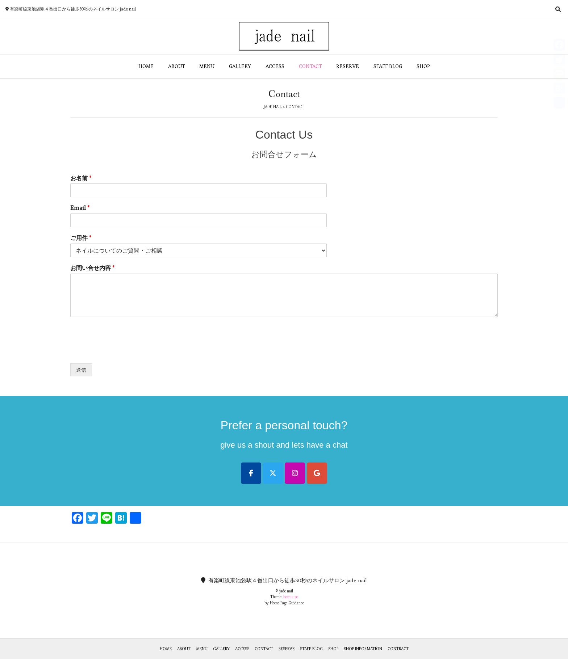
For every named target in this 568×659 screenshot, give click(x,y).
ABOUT (176, 66)
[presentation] (125, 351)
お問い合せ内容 (92, 268)
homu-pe (290, 596)
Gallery (221, 648)
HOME (146, 66)
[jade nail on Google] (317, 473)
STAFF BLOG (387, 66)
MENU (206, 66)
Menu (202, 648)
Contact (264, 648)
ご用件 (81, 238)
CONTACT (310, 66)
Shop (333, 648)
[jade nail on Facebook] (251, 473)
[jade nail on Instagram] (295, 473)
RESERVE (347, 66)
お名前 (81, 178)
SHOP (423, 66)
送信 (81, 370)
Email (80, 208)
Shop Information (363, 648)
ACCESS (275, 66)
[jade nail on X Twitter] (273, 473)
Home (166, 648)
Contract (398, 648)
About (184, 648)
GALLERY (240, 66)
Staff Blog (311, 648)
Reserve (287, 648)
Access (242, 648)
